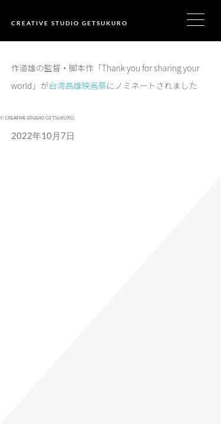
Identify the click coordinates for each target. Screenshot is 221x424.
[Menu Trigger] (203, 19)
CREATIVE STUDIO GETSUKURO (69, 22)
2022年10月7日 (43, 135)
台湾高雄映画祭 (77, 85)
